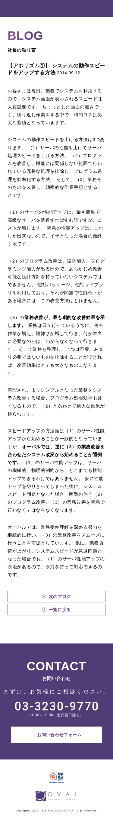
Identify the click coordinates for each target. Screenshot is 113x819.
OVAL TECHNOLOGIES (22, 8)
